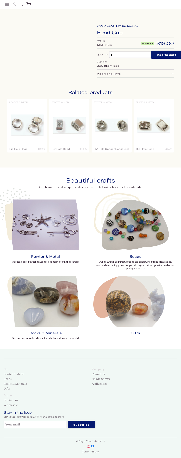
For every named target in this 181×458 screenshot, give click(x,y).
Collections (99, 383)
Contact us (11, 400)
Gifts (135, 333)
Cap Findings (105, 25)
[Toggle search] (21, 4)
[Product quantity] (130, 54)
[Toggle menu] (7, 4)
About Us (98, 374)
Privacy (95, 451)
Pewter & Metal (127, 25)
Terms (85, 451)
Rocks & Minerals (46, 333)
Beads (135, 256)
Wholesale (11, 405)
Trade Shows (101, 379)
